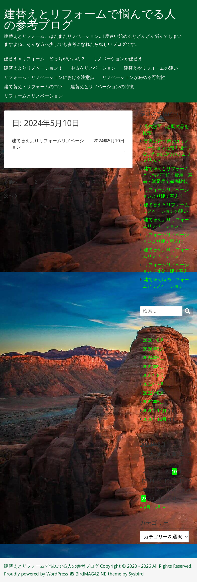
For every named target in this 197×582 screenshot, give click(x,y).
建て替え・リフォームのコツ (33, 86)
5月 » (159, 507)
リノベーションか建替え (118, 59)
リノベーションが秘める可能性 (133, 77)
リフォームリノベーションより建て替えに (166, 237)
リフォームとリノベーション (33, 96)
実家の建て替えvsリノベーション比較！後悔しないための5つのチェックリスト (167, 150)
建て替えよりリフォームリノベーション (166, 253)
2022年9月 (153, 367)
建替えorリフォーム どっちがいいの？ (44, 59)
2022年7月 (153, 384)
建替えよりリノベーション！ (33, 68)
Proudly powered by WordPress (36, 574)
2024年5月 (153, 358)
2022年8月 (153, 375)
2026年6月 (153, 340)
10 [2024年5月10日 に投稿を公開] (174, 472)
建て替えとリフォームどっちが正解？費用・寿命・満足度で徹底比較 (167, 174)
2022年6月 (153, 393)
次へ (8, 196)
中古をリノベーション (93, 68)
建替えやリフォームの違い (151, 68)
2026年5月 (153, 349)
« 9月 (145, 507)
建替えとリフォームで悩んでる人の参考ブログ (90, 19)
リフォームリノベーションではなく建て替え (166, 268)
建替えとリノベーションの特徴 (102, 86)
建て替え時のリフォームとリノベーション (166, 282)
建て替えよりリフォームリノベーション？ (166, 222)
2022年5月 (153, 402)
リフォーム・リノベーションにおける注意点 (49, 77)
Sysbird (136, 574)
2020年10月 (155, 419)
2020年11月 (155, 410)
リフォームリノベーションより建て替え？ (166, 193)
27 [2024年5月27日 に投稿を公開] (143, 499)
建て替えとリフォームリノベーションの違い (166, 208)
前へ (13, 182)
